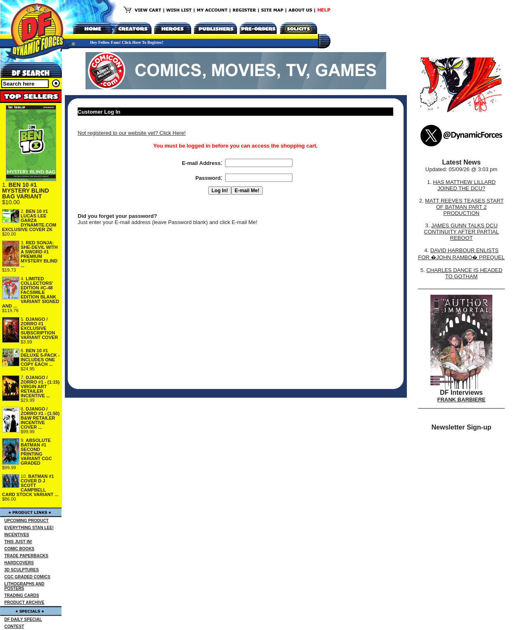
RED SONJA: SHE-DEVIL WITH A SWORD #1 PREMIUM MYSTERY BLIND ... (39, 254)
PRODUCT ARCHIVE (25, 602)
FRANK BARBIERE (461, 399)
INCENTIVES (17, 534)
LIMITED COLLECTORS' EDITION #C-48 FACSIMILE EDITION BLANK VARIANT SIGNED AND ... (30, 292)
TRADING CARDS (22, 595)
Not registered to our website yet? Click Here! (132, 133)
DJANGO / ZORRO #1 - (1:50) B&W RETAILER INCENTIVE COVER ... (40, 418)
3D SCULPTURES (22, 570)
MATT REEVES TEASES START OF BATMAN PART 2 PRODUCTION (464, 207)
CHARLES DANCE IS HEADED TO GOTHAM (464, 273)
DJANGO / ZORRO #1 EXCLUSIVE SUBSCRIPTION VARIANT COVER (39, 328)
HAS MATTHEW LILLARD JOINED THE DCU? (464, 185)
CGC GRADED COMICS (27, 577)
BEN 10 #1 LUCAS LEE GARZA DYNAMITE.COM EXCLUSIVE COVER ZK (29, 220)
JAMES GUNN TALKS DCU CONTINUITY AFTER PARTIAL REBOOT (461, 231)
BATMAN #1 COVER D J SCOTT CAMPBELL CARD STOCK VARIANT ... (30, 485)
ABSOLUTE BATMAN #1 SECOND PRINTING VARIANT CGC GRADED (36, 451)
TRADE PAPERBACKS (27, 556)
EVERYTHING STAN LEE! (29, 527)
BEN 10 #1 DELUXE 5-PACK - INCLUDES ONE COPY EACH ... (40, 357)
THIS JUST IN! (18, 541)
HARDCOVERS (19, 563)
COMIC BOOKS (20, 548)
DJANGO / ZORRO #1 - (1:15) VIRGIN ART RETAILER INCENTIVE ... (40, 386)
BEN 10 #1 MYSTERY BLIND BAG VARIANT (25, 190)
